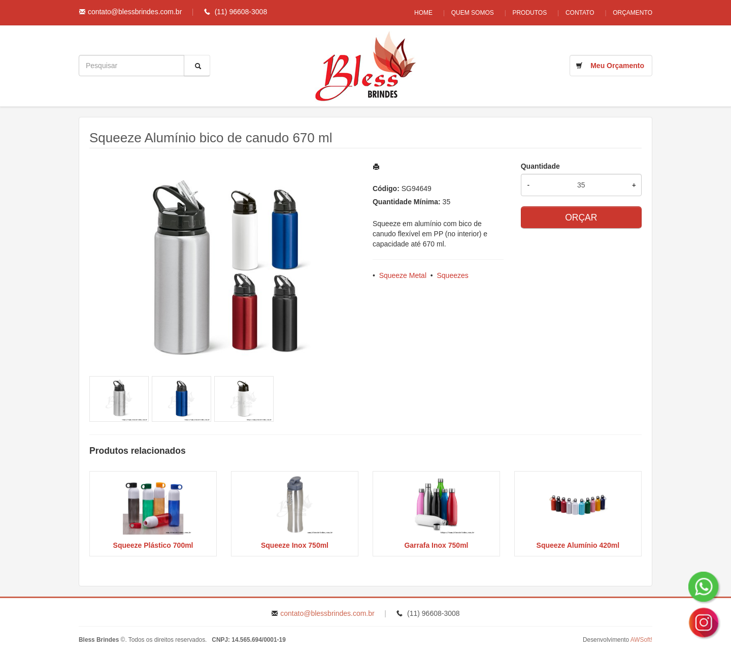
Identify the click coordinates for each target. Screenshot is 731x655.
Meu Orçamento (617, 65)
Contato (578, 12)
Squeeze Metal (402, 275)
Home (417, 12)
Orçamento (632, 12)
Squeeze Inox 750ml (294, 545)
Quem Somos (467, 12)
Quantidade (540, 166)
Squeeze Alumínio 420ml (578, 545)
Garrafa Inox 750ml (436, 545)
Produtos (526, 12)
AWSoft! (641, 639)
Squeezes (453, 275)
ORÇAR (581, 217)
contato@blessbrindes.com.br (135, 12)
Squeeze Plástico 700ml (153, 545)
